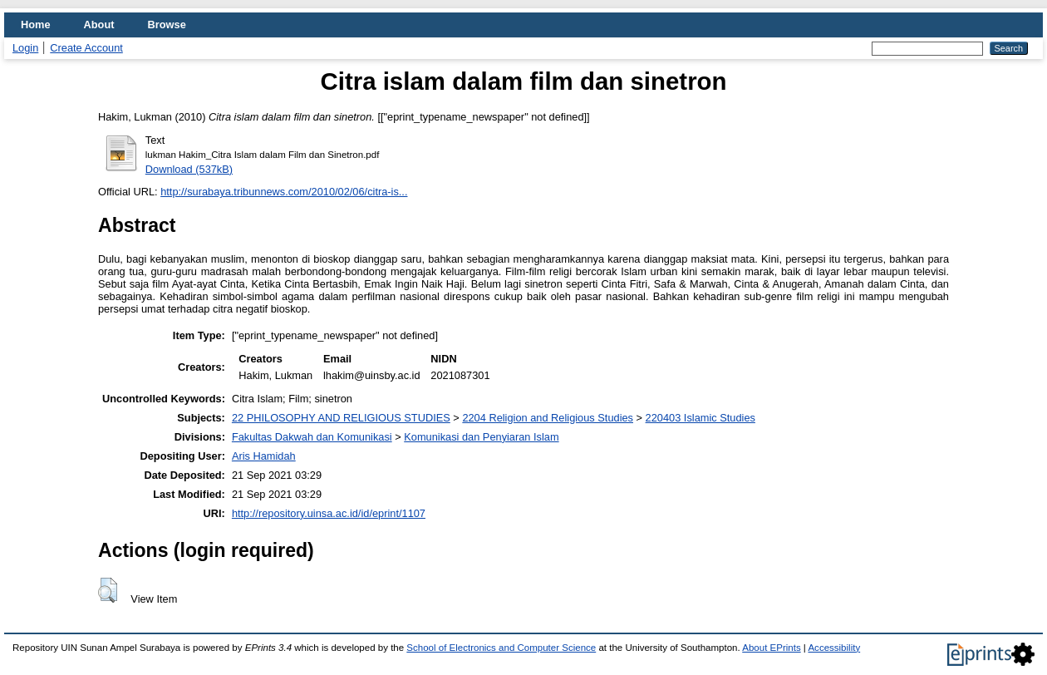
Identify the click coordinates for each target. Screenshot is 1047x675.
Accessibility (834, 648)
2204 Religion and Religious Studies (547, 417)
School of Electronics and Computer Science (501, 648)
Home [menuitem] (36, 24)
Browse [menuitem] (167, 24)
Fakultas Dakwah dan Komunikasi (312, 437)
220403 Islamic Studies (700, 417)
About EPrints (771, 648)
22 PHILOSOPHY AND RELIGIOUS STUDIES (341, 417)
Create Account (86, 48)
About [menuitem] (99, 24)
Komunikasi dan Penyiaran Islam (481, 437)
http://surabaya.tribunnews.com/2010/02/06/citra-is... (283, 191)
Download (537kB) (189, 169)
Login (25, 48)
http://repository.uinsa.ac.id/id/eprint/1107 (328, 513)
